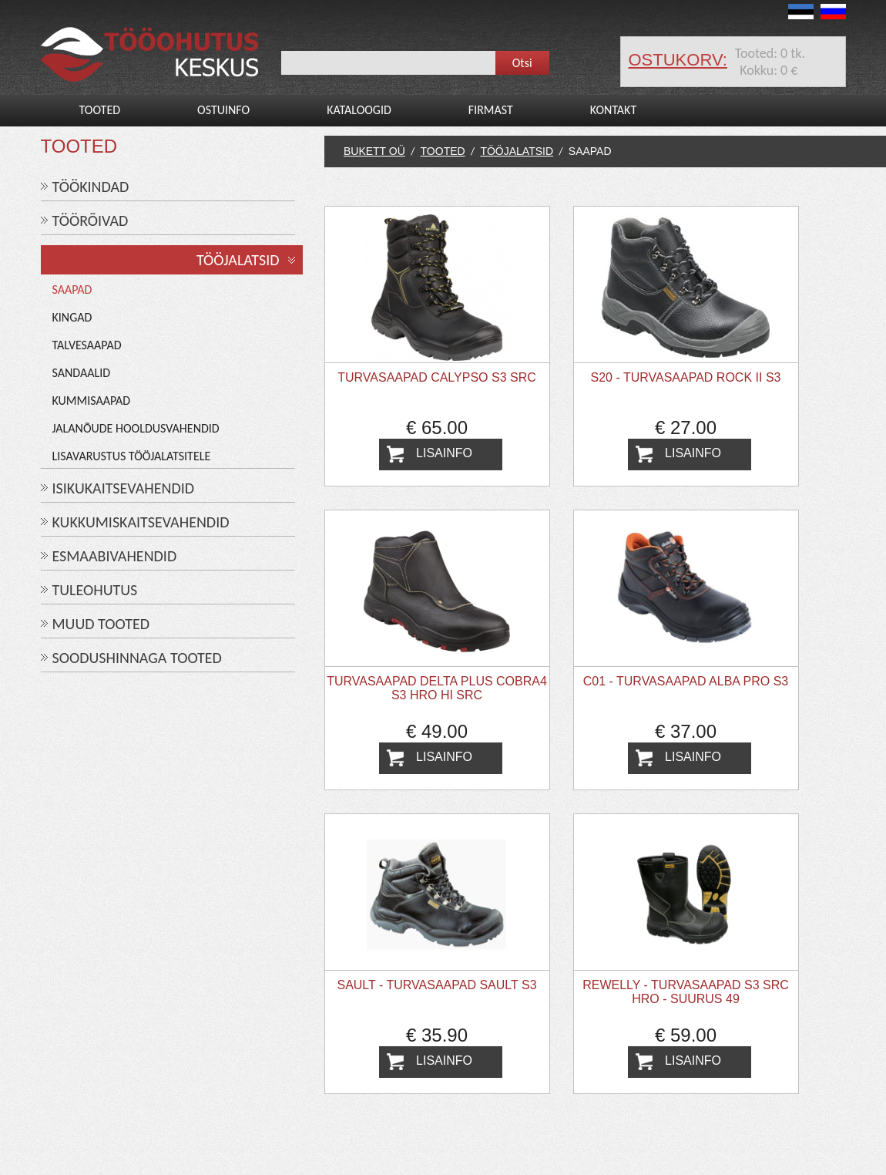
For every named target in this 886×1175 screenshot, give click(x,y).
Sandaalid (81, 372)
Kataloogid (359, 110)
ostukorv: (678, 59)
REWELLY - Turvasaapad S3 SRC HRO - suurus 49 (685, 991)
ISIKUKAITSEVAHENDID (123, 488)
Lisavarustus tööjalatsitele (131, 456)
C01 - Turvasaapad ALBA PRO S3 (685, 681)
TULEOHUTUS (95, 590)
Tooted (100, 110)
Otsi (522, 63)
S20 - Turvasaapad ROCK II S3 (686, 377)
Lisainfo (444, 453)
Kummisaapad (91, 400)
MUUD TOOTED (101, 623)
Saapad (72, 289)
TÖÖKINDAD (90, 186)
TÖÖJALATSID (238, 260)
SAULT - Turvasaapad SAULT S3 (436, 985)
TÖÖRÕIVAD (90, 220)
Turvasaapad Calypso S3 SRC (436, 377)
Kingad (72, 317)
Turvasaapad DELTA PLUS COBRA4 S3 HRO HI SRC (437, 688)
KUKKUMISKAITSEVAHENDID (141, 522)
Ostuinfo (223, 110)
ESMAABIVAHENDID (114, 556)
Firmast (490, 110)
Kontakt (613, 110)
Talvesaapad (87, 345)
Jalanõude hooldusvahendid (136, 428)
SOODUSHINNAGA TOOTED (137, 657)
